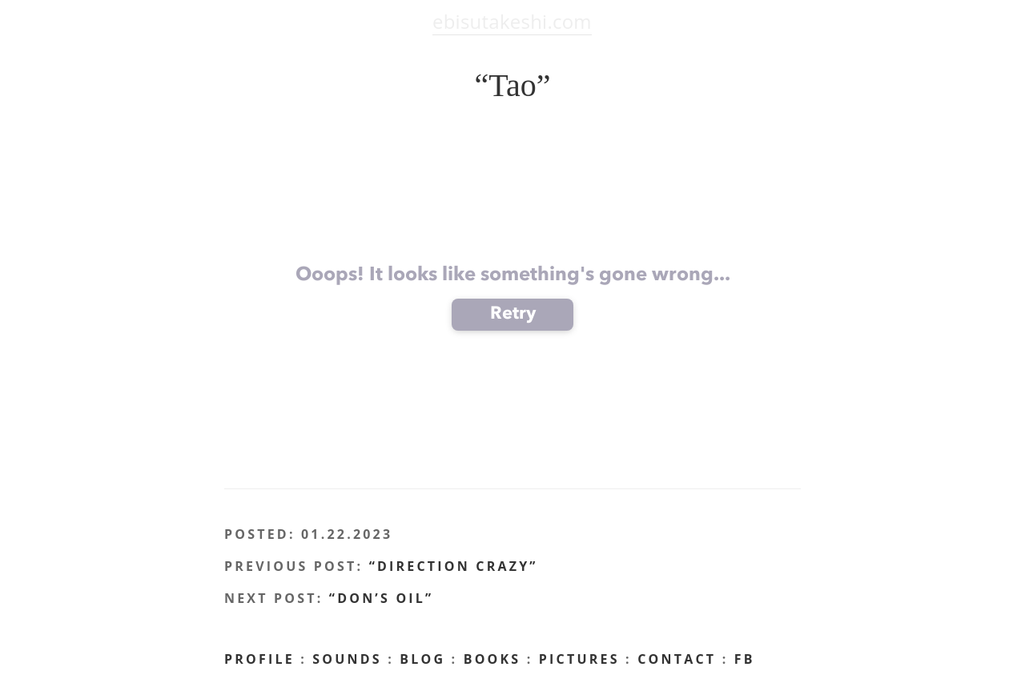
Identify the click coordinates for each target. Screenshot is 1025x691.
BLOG (422, 659)
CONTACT (676, 659)
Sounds (347, 659)
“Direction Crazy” (453, 566)
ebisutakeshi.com (512, 21)
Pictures (579, 659)
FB (744, 659)
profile (259, 659)
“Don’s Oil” (381, 598)
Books (492, 659)
